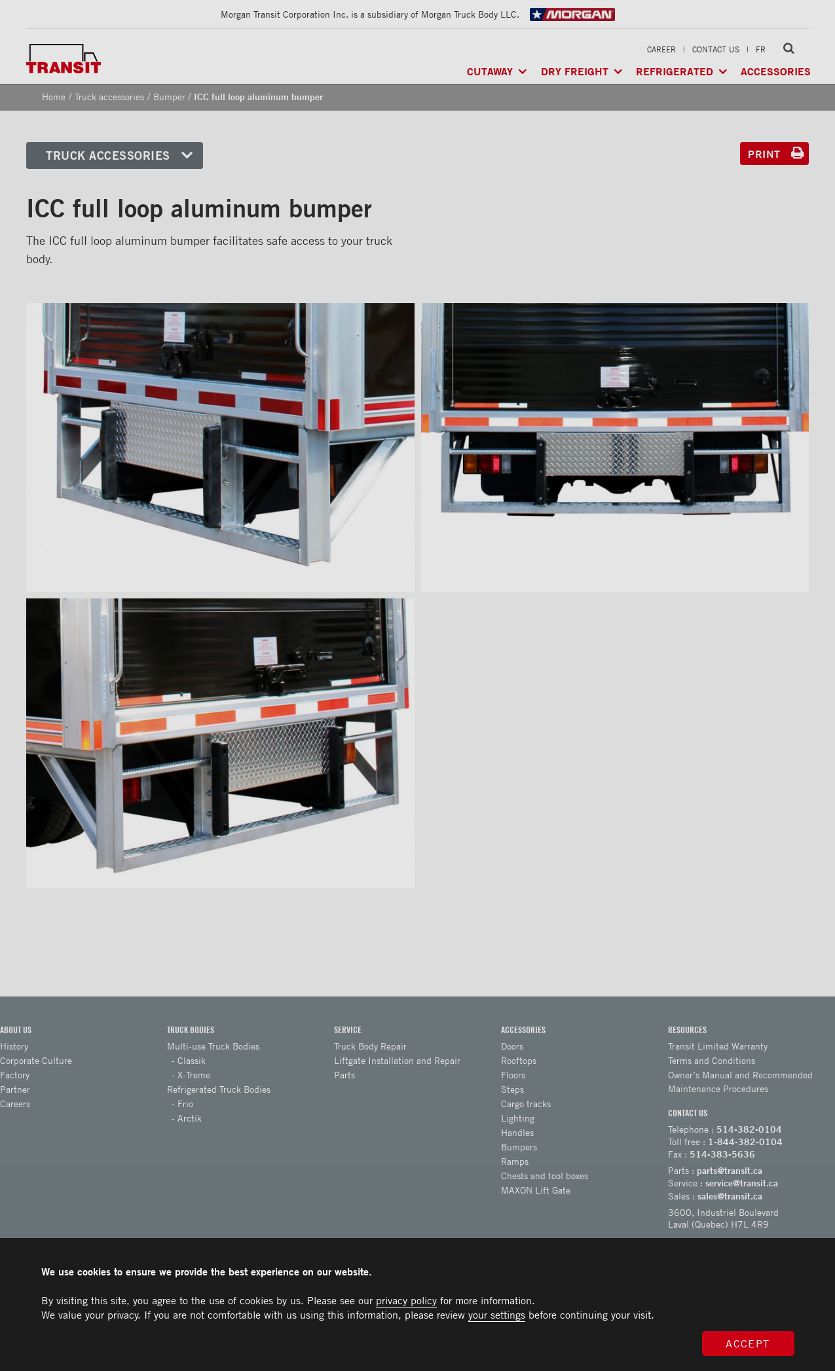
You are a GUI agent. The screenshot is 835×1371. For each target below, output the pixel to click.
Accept (748, 1343)
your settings (496, 1314)
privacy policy (406, 1300)
